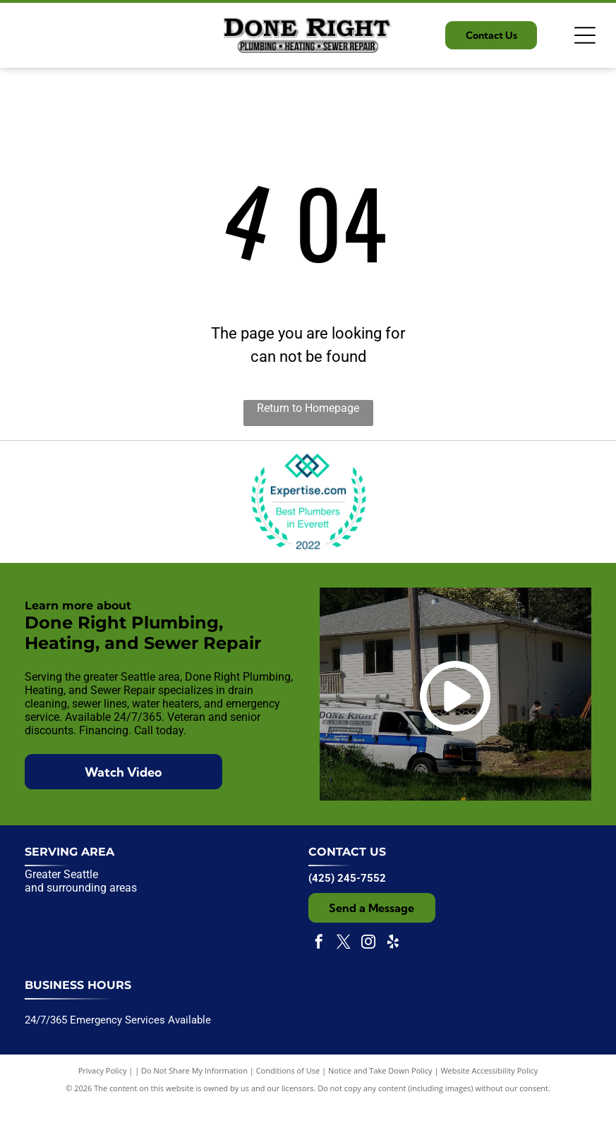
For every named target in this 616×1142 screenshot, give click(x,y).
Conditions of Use (288, 1108)
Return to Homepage (308, 408)
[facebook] (319, 981)
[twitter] (343, 981)
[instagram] (368, 981)
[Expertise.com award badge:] (308, 521)
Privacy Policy (102, 1108)
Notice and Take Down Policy (380, 1108)
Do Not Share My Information (194, 1108)
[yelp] (393, 981)
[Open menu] (585, 35)
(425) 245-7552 (347, 916)
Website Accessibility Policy (489, 1108)
